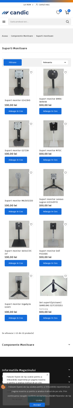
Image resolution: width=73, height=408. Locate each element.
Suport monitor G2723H (17, 150)
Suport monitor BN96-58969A (50, 100)
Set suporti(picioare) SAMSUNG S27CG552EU (51, 304)
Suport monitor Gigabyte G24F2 (18, 305)
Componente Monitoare (18, 345)
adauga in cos (16, 111)
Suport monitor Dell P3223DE (49, 252)
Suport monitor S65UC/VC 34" (18, 252)
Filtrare (10, 62)
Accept (37, 405)
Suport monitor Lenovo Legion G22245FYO (51, 200)
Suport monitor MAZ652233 (19, 200)
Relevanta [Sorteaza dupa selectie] (55, 62)
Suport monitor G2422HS (17, 100)
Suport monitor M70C (50, 150)
